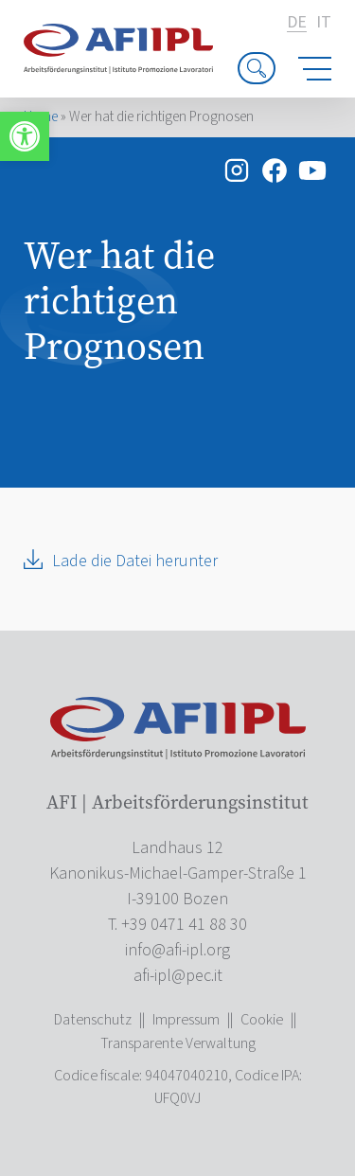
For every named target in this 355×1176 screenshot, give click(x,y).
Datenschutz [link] (93, 1019)
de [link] (297, 23)
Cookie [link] (261, 1019)
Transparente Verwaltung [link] (178, 1043)
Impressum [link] (186, 1019)
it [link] (323, 22)
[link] (24, 136)
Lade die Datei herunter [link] (135, 561)
